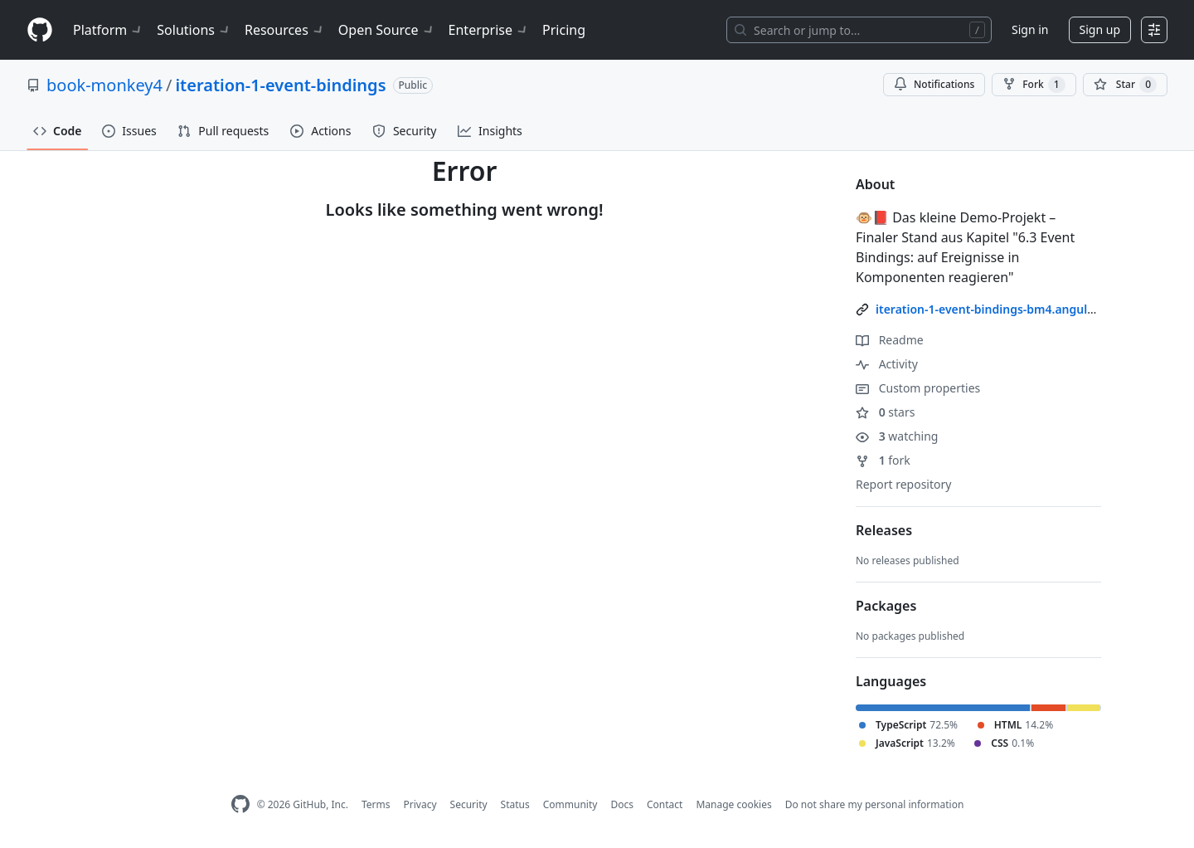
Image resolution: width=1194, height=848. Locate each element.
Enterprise (489, 30)
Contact (664, 804)
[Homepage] (40, 30)
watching (897, 436)
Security (469, 804)
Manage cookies (733, 804)
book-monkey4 (104, 85)
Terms (376, 804)
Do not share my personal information (874, 804)
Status (515, 804)
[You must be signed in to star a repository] (1125, 84)
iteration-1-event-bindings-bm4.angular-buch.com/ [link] (1019, 309)
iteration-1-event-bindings (280, 85)
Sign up (1100, 29)
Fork (1033, 84)
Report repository (903, 484)
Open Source (386, 30)
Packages (886, 606)
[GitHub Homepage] (240, 804)
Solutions (194, 30)
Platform (108, 30)
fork (883, 460)
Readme (890, 340)
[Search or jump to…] (859, 29)
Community (570, 804)
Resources (285, 30)
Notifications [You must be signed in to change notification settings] (934, 84)
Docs (621, 804)
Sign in (1030, 29)
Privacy (420, 804)
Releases (884, 530)
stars (885, 412)
